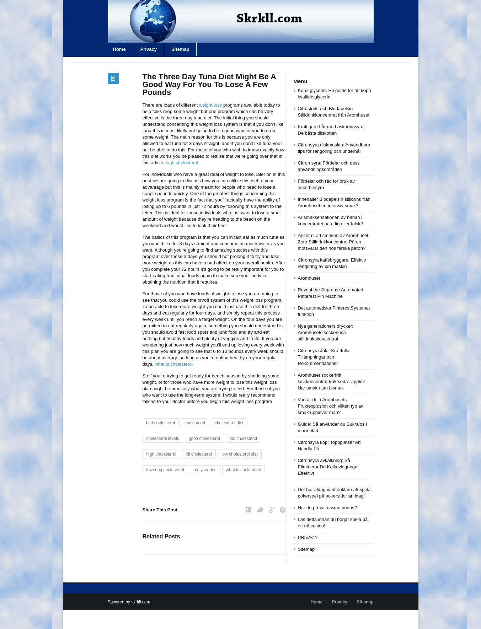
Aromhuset (309, 278)
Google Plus (271, 510)
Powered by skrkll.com (129, 602)
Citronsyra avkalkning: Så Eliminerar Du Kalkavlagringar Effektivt (328, 467)
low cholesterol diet (239, 454)
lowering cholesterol (165, 469)
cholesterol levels (162, 438)
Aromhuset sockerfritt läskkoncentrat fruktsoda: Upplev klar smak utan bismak (331, 381)
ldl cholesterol (199, 454)
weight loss (210, 105)
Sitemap (180, 49)
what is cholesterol (174, 364)
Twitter (260, 510)
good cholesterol (204, 438)
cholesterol (195, 422)
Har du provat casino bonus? (327, 507)
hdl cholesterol (243, 438)
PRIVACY (308, 537)
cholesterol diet (229, 422)
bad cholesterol (160, 422)
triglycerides (205, 469)
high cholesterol (182, 162)
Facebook (248, 510)
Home (119, 49)
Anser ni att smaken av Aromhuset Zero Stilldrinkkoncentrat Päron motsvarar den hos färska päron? (333, 242)
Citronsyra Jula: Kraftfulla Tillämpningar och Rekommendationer (323, 357)
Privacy (148, 49)
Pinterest (282, 510)
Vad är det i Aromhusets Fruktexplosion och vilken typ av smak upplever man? (330, 406)
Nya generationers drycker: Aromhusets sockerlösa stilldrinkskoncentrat (325, 332)
